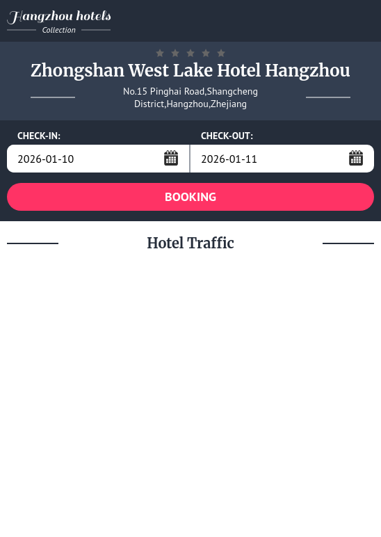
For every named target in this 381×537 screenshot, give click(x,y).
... (171, 158)
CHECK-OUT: (227, 135)
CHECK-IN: (38, 135)
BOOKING (190, 197)
